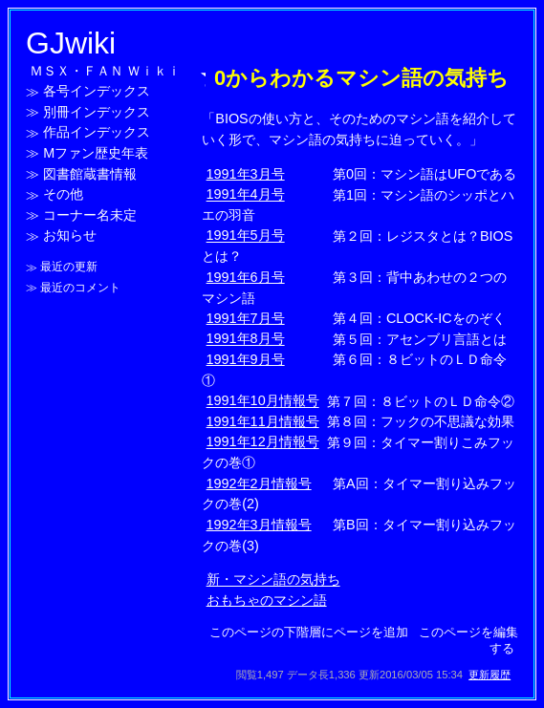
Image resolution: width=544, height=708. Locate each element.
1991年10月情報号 (263, 401)
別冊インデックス (96, 111)
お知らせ (70, 236)
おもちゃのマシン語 (267, 600)
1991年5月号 (246, 236)
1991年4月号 (246, 195)
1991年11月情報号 (263, 421)
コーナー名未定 (90, 215)
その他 (63, 195)
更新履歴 (489, 674)
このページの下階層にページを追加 (308, 632)
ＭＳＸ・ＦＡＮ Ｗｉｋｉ (105, 70)
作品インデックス (96, 132)
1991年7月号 (246, 318)
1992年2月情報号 (259, 483)
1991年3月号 (246, 174)
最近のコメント (80, 287)
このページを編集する (468, 640)
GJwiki (71, 43)
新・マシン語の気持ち (273, 580)
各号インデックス (96, 91)
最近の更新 (69, 267)
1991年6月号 (246, 277)
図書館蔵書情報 (90, 174)
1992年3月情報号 (259, 524)
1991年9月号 (246, 359)
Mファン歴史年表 (95, 153)
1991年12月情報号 (263, 442)
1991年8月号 (246, 339)
